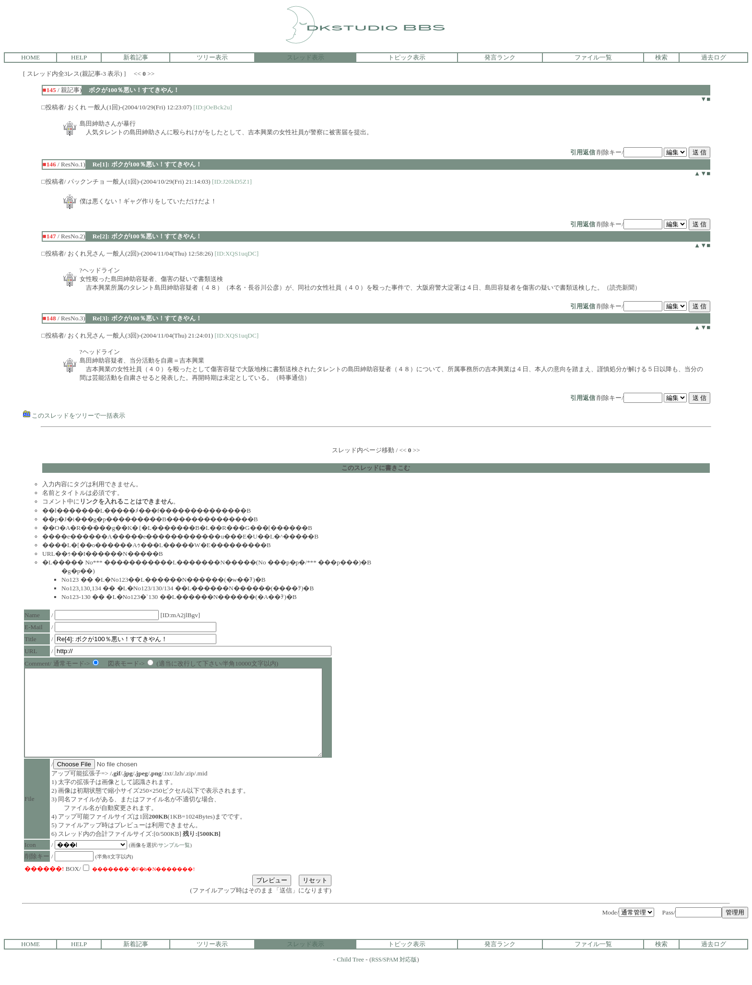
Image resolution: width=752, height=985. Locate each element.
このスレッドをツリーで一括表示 (74, 415)
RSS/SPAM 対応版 (394, 976)
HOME (30, 57)
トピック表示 (406, 57)
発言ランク (500, 57)
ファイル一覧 (593, 57)
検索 (661, 57)
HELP (79, 57)
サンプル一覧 (176, 862)
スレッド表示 (305, 57)
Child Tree (350, 976)
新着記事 (135, 57)
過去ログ (713, 57)
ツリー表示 (212, 57)
